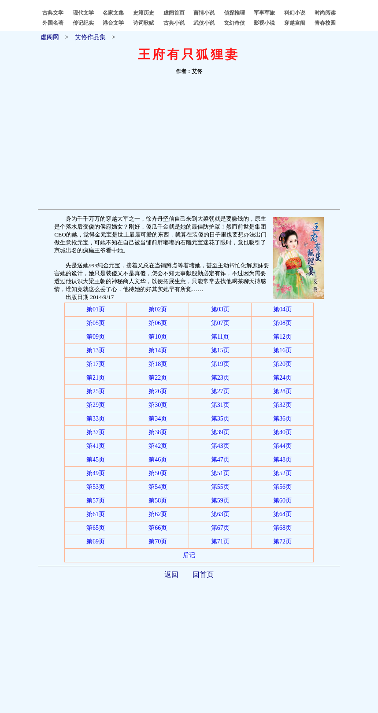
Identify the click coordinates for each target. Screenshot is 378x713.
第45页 (95, 459)
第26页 (157, 391)
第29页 (95, 405)
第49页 (95, 473)
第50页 (157, 473)
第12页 (282, 336)
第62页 (157, 514)
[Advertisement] (189, 143)
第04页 (282, 309)
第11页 (220, 336)
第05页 (95, 323)
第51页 (220, 473)
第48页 (282, 459)
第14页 (157, 350)
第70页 (157, 541)
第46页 (157, 459)
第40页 (282, 432)
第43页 (220, 446)
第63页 (220, 514)
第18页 (157, 364)
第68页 (282, 528)
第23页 (220, 377)
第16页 (282, 350)
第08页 (282, 323)
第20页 (282, 364)
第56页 (282, 487)
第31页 (220, 405)
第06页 (157, 323)
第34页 (157, 418)
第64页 (282, 514)
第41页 (95, 446)
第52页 (282, 473)
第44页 (282, 446)
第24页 (282, 377)
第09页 (95, 336)
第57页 (95, 500)
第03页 (220, 309)
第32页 (282, 405)
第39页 (220, 432)
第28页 (282, 391)
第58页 (157, 500)
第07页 (220, 323)
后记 (189, 555)
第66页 (157, 528)
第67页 (220, 528)
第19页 (220, 364)
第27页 (220, 391)
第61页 (95, 514)
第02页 (157, 309)
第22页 (157, 377)
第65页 (95, 528)
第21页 (95, 377)
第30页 (157, 405)
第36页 (282, 418)
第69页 (95, 541)
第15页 (220, 350)
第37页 (95, 432)
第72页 (282, 541)
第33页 (95, 418)
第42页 (157, 446)
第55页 (220, 487)
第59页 (220, 500)
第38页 (157, 432)
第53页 (95, 487)
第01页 (95, 309)
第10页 (157, 336)
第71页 (220, 541)
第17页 (95, 364)
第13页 (95, 350)
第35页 (220, 418)
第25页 (95, 391)
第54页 (157, 487)
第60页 (282, 500)
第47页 (220, 459)
